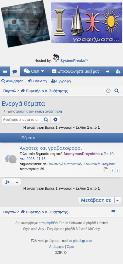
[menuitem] (34, 71)
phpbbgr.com (82, 241)
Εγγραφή (63, 81)
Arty (41, 229)
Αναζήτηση (14, 81)
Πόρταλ (9, 91)
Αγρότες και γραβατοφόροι (51, 148)
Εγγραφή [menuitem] (119, 72)
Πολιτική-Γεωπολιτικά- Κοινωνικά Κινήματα (81, 164)
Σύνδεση (40, 81)
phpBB (50, 223)
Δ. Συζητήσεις (16, 72)
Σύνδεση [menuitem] (109, 72)
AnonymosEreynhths (81, 154)
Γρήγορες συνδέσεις (6, 72)
